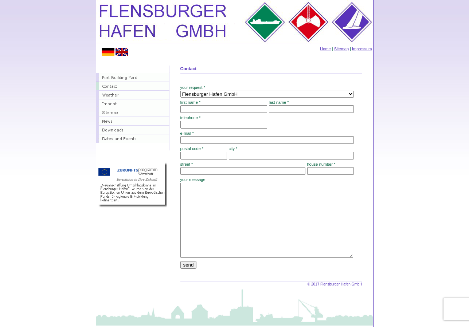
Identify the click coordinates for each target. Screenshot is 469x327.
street (186, 164)
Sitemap (341, 49)
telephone (190, 117)
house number (321, 164)
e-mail (187, 133)
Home (325, 49)
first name (190, 102)
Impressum (362, 49)
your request (193, 87)
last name (279, 102)
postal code (192, 148)
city (233, 148)
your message (193, 179)
